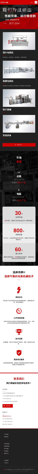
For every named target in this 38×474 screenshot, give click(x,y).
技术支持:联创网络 (24, 470)
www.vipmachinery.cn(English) (9, 401)
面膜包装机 (8, 81)
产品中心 (6, 462)
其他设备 (7, 135)
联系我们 (6, 436)
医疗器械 (7, 109)
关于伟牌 (6, 434)
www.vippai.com (6, 398)
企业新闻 (6, 460)
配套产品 (6, 453)
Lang (32, 2)
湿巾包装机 (8, 52)
